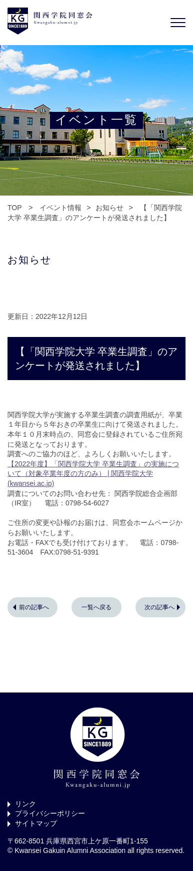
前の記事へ (34, 607)
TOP (15, 208)
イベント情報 (61, 208)
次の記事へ (159, 607)
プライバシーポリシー (50, 813)
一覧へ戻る (97, 607)
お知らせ (110, 208)
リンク (25, 804)
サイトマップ (36, 823)
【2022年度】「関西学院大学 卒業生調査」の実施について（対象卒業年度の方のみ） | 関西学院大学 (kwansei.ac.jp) (93, 473)
